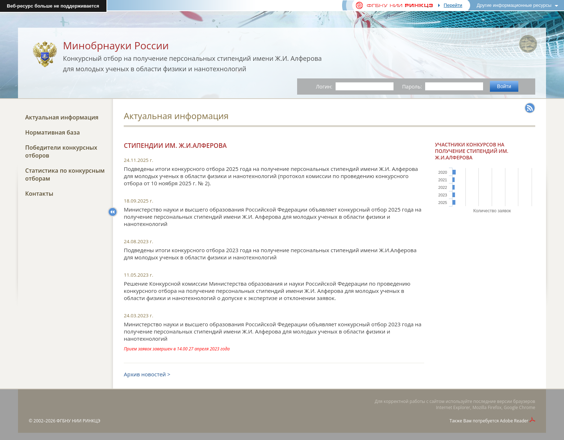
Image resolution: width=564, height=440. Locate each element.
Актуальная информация (62, 117)
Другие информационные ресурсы (514, 5)
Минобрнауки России (116, 45)
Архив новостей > (147, 374)
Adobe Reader (514, 421)
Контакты (39, 194)
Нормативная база (52, 132)
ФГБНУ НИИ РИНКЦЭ (78, 421)
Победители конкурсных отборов (61, 151)
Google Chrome (519, 407)
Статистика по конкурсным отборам (65, 174)
